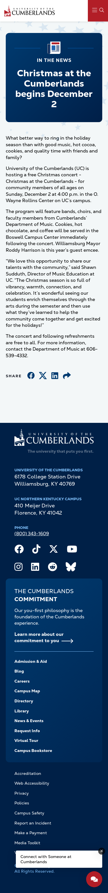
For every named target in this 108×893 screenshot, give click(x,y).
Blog (19, 671)
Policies (21, 803)
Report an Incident (32, 823)
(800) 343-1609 (31, 534)
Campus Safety (29, 813)
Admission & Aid (30, 661)
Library (21, 711)
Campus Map (27, 690)
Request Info (27, 730)
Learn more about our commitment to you (39, 637)
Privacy (21, 793)
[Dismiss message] (101, 851)
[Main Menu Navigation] (98, 11)
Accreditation (27, 773)
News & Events (28, 720)
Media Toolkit (27, 842)
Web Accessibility (31, 783)
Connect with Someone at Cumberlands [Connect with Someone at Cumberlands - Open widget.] (45, 859)
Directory (23, 701)
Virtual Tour (26, 740)
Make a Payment (30, 832)
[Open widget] (94, 879)
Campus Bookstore (33, 750)
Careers (22, 681)
